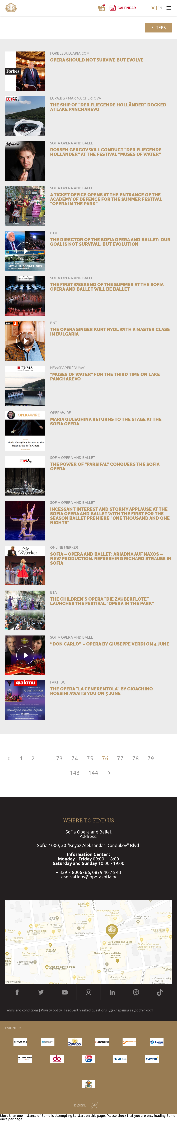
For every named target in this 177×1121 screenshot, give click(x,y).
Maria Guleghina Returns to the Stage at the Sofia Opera (106, 421)
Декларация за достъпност (131, 1010)
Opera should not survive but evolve (96, 60)
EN (159, 8)
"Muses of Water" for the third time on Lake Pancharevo (105, 376)
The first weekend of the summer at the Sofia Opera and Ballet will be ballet (107, 287)
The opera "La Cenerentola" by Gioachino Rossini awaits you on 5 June (101, 691)
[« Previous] (8, 758)
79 (150, 758)
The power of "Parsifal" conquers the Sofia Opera (104, 466)
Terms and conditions (21, 1010)
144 (93, 773)
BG (153, 8)
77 (120, 758)
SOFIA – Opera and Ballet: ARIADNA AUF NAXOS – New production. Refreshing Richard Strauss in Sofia (110, 559)
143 (75, 773)
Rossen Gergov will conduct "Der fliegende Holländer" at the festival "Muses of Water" (105, 152)
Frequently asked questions (85, 1010)
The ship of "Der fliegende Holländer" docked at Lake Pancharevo (108, 107)
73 (59, 758)
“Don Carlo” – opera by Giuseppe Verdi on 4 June (109, 644)
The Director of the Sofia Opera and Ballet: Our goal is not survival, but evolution (110, 242)
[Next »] (109, 773)
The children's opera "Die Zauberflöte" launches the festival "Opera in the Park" (102, 601)
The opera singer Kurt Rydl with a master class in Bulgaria (110, 332)
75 (90, 758)
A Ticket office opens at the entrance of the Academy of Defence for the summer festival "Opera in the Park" (106, 199)
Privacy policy (51, 1010)
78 (135, 758)
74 (74, 758)
